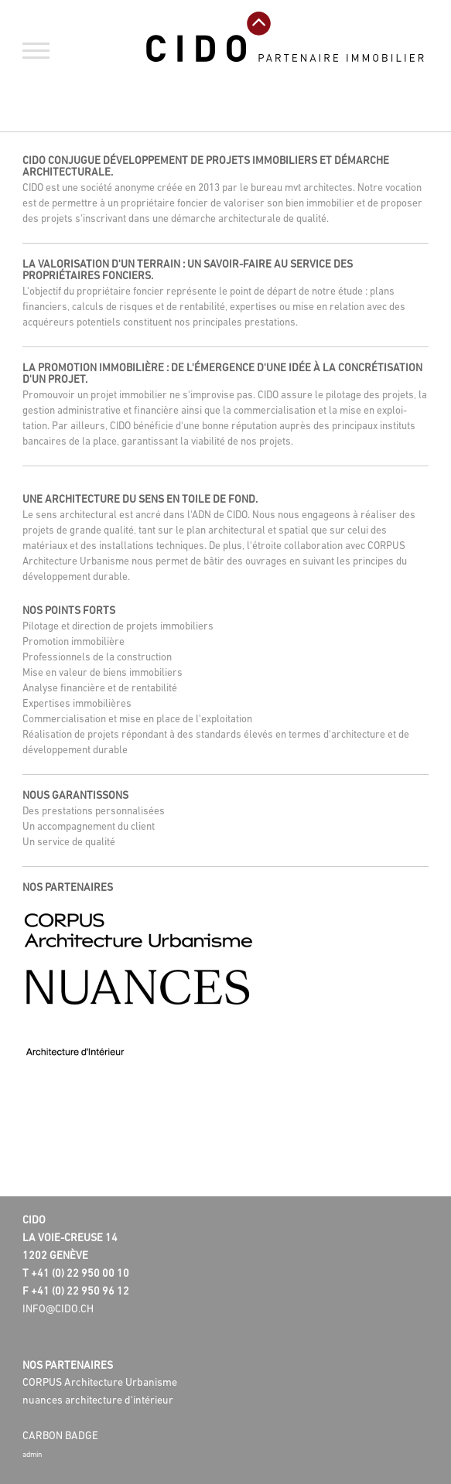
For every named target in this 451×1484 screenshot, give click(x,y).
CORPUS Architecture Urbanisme (99, 1383)
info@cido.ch (58, 1309)
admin (32, 1455)
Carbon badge (60, 1436)
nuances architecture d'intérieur (97, 1401)
